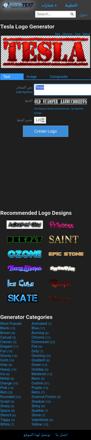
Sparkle (40, 410)
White (7, 424)
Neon (38, 378)
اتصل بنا (61, 435)
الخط (28, 100)
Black (7, 328)
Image (32, 77)
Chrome (67, 34)
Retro (38, 392)
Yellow (40, 424)
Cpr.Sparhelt (77, 109)
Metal (86, 34)
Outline (40, 383)
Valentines (42, 420)
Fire (37, 346)
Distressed (43, 342)
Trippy (7, 420)
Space (7, 410)
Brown (7, 333)
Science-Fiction (46, 397)
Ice (5, 374)
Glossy (8, 355)
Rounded (10, 397)
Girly (37, 351)
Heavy (8, 369)
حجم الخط (24, 120)
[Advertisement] (45, 172)
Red (57, 34)
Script (7, 401)
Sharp (7, 406)
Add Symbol (24, 92)
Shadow (41, 401)
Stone (38, 415)
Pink (7, 388)
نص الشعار (24, 89)
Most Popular (11, 323)
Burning (40, 333)
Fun (6, 351)
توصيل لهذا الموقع (37, 435)
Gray (6, 365)
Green (39, 365)
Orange (9, 383)
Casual (8, 337)
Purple (40, 388)
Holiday (40, 369)
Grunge (37, 113)
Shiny (38, 406)
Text (6, 77)
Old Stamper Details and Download (51, 109)
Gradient (41, 360)
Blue (38, 328)
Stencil (8, 415)
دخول (83, 15)
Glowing (41, 355)
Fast (77, 34)
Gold (7, 360)
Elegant (9, 346)
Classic (8, 342)
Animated (42, 323)
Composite (59, 77)
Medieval (42, 374)
